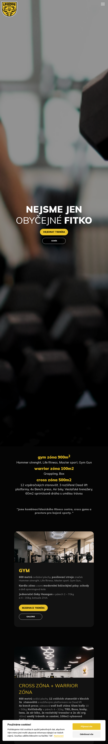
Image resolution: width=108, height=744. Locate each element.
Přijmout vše (86, 726)
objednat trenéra (54, 231)
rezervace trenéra (34, 608)
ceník (54, 241)
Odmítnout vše (86, 734)
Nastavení (59, 735)
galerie (30, 618)
